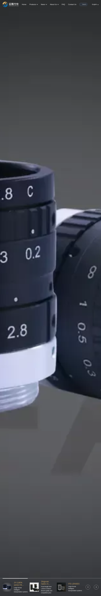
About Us (54, 4)
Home (24, 4)
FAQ (63, 4)
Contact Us (72, 4)
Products (33, 4)
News (44, 4)
